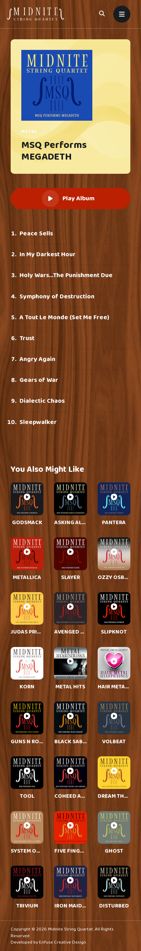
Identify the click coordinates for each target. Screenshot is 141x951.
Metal (29, 131)
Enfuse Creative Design (62, 942)
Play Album (68, 198)
